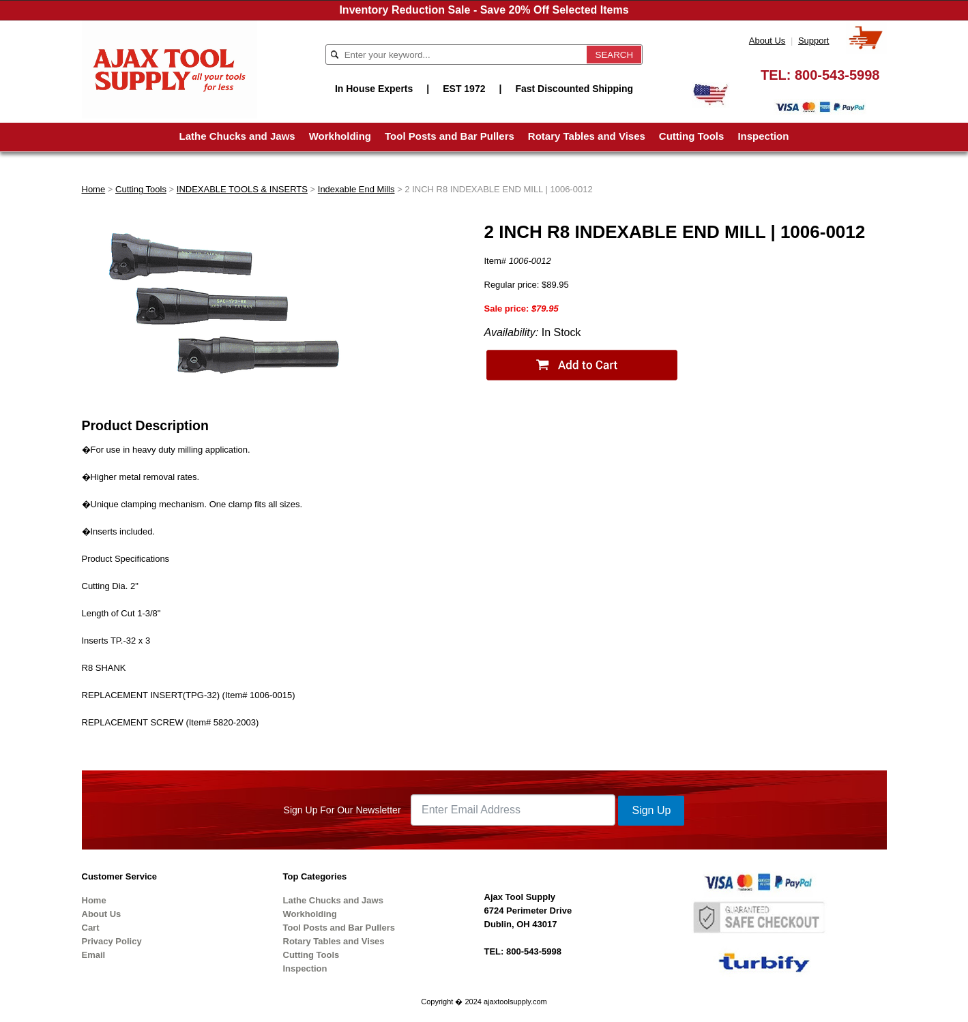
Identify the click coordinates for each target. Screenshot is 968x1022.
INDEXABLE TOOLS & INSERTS (242, 189)
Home (94, 189)
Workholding (340, 136)
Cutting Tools (691, 136)
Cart (91, 927)
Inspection (763, 136)
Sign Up (651, 810)
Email (94, 955)
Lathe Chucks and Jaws (237, 136)
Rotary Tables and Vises (586, 136)
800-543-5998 (837, 74)
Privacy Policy (112, 941)
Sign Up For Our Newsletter (342, 810)
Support (814, 40)
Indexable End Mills (356, 189)
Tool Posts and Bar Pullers (449, 136)
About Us (767, 40)
